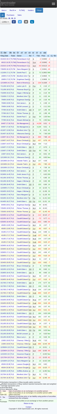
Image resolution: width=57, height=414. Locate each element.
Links (5, 22)
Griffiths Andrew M (23, 371)
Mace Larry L (21, 337)
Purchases (10, 15)
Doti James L (21, 103)
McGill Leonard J (23, 106)
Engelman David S (23, 79)
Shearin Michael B (23, 120)
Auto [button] (4, 10)
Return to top (28, 403)
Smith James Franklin (24, 174)
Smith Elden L (22, 110)
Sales (19, 15)
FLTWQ (22, 10)
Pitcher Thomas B (23, 113)
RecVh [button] (13, 10)
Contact (28, 407)
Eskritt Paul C (22, 72)
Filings (39, 10)
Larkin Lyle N (21, 86)
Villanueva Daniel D (24, 133)
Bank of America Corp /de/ (26, 83)
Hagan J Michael (23, 93)
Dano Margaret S (23, 69)
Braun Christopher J (24, 140)
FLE (12, 83)
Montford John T (23, 76)
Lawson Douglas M (24, 364)
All (2, 15)
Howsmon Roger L (23, 354)
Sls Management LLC (24, 123)
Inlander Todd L (22, 161)
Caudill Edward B (23, 215)
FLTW (13, 69)
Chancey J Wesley (23, 340)
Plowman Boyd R (23, 89)
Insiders (31, 10)
